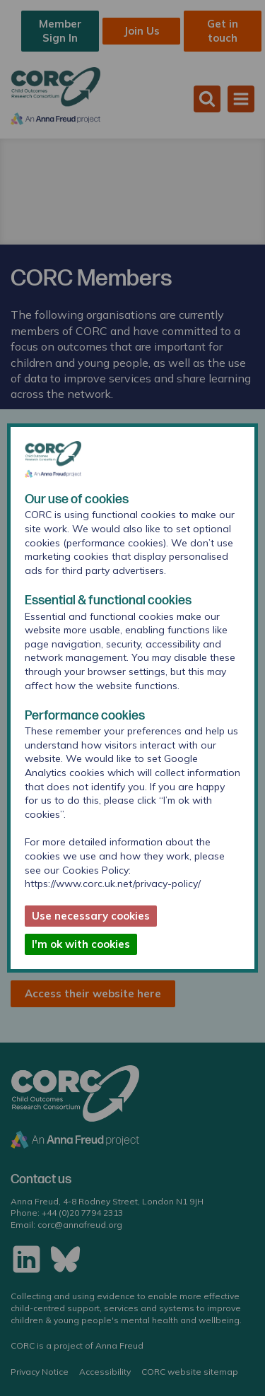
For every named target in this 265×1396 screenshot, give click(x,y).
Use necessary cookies (91, 915)
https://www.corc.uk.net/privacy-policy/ (113, 883)
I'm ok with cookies (81, 944)
